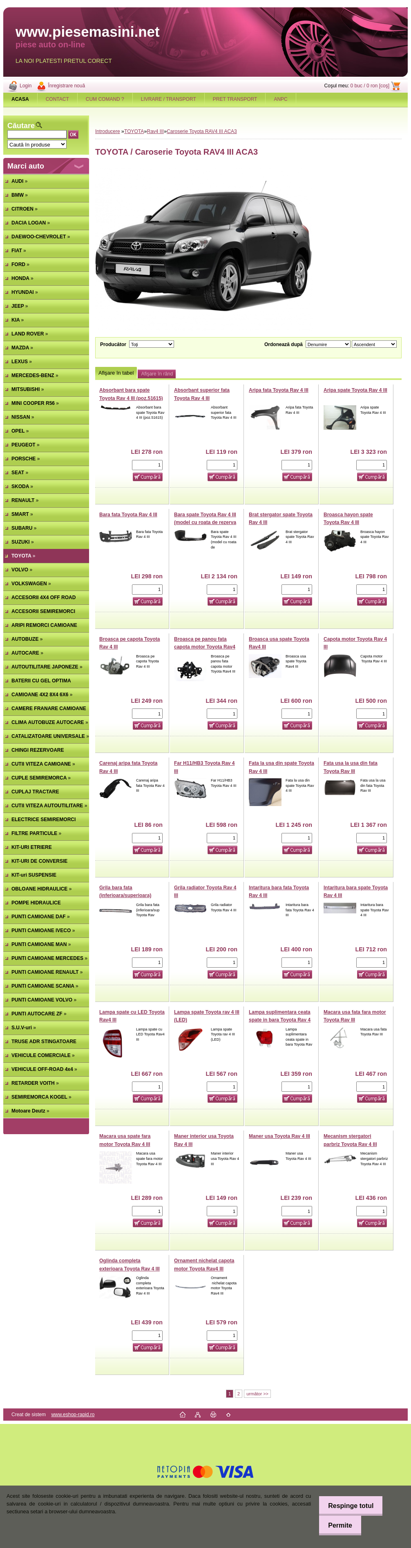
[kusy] (147, 465)
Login (25, 86)
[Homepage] (20, 99)
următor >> (257, 1393)
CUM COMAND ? (105, 99)
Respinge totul (348, 1505)
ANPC (280, 99)
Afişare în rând (157, 374)
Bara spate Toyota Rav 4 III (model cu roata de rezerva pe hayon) (205, 522)
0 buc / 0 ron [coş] (370, 86)
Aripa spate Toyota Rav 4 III (355, 390)
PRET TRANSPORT (235, 99)
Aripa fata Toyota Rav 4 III (278, 390)
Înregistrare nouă (66, 86)
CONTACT (57, 99)
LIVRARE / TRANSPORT (168, 99)
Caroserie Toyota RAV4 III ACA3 (202, 131)
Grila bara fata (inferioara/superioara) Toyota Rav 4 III (125, 895)
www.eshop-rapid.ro (72, 1414)
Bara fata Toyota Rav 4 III (128, 514)
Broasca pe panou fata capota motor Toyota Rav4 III (204, 647)
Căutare (21, 126)
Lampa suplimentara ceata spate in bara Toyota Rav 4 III (279, 1020)
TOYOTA (134, 131)
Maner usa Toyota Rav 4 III (279, 1136)
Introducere (107, 131)
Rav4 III (155, 131)
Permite (338, 1525)
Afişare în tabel (116, 373)
